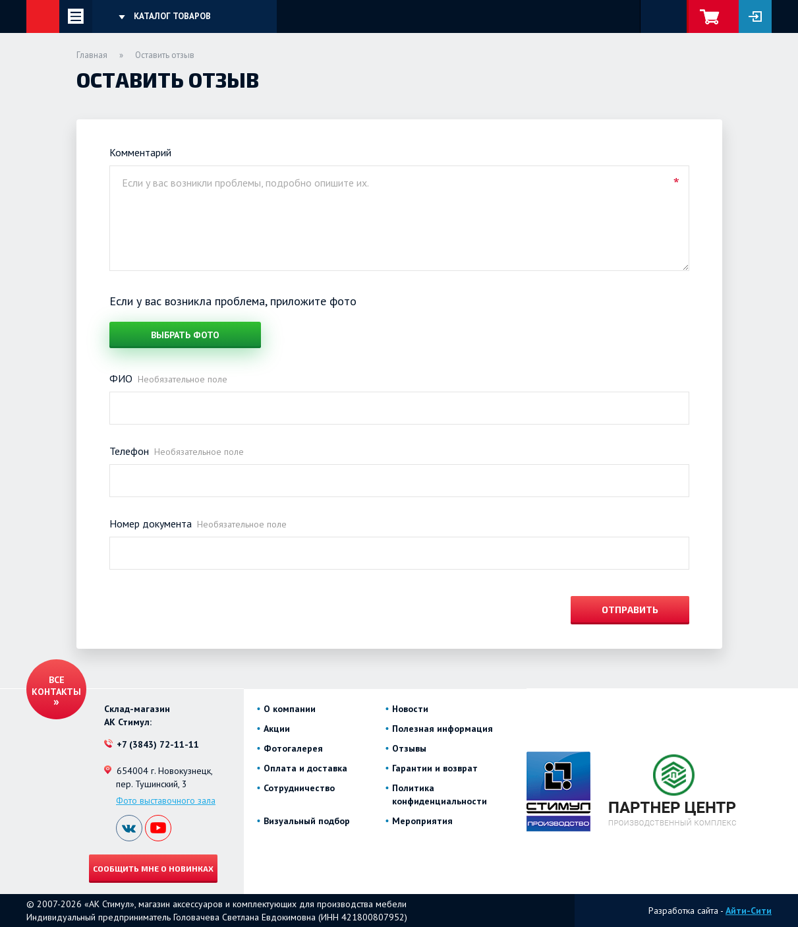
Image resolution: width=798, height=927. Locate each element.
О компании (290, 709)
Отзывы (409, 748)
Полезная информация (442, 728)
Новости (410, 709)
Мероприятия (422, 821)
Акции (277, 728)
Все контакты (56, 686)
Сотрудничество (299, 788)
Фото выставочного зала (165, 800)
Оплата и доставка (305, 768)
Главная (91, 55)
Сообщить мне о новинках (153, 868)
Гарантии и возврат (435, 768)
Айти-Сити (749, 910)
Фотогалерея (293, 748)
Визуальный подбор (307, 821)
